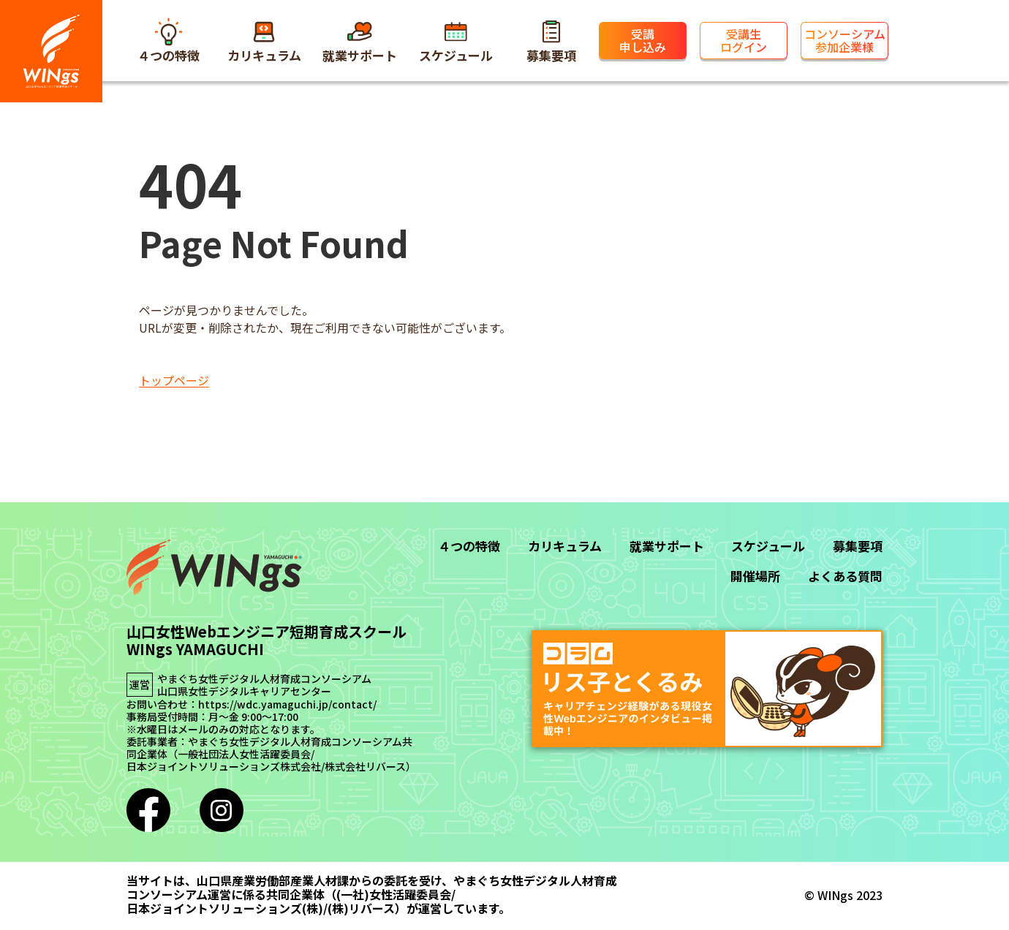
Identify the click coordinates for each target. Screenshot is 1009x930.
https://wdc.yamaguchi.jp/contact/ (287, 704)
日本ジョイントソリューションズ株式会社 (223, 766)
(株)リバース (361, 908)
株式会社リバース (365, 766)
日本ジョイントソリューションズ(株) (224, 908)
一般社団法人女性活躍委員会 (244, 754)
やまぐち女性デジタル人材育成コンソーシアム (264, 679)
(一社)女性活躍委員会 (393, 894)
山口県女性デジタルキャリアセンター (244, 691)
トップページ (174, 380)
